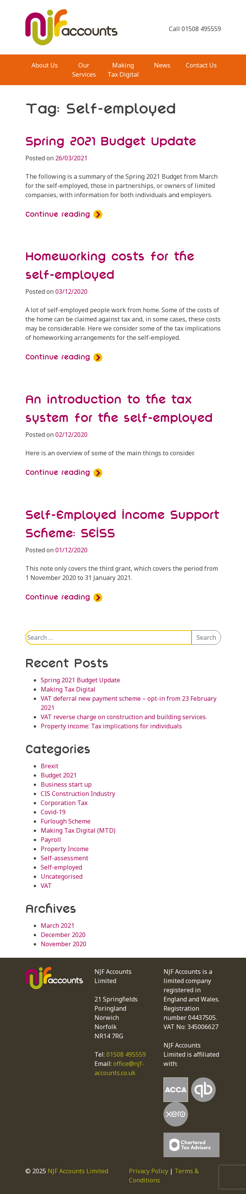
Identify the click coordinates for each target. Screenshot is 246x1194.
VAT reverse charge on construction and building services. (124, 717)
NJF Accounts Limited (78, 1171)
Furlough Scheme (66, 821)
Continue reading (63, 214)
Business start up (66, 784)
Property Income (65, 849)
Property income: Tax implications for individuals (111, 726)
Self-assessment (64, 858)
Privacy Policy (148, 1171)
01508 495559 (126, 1054)
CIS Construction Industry (78, 793)
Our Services (84, 70)
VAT (46, 885)
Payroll (51, 839)
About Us (44, 65)
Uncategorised (62, 876)
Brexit (49, 766)
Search (206, 637)
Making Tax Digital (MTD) (78, 830)
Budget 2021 (59, 775)
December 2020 (63, 934)
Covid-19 (53, 812)
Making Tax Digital (123, 70)
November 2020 (63, 944)
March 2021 (57, 925)
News (162, 65)
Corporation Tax (64, 803)
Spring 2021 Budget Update (110, 141)
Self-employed (61, 867)
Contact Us (201, 65)
